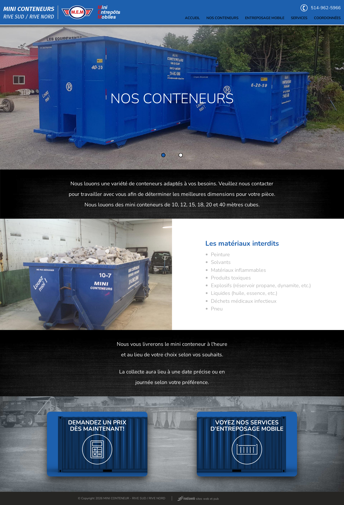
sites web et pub (198, 499)
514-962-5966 (321, 7)
